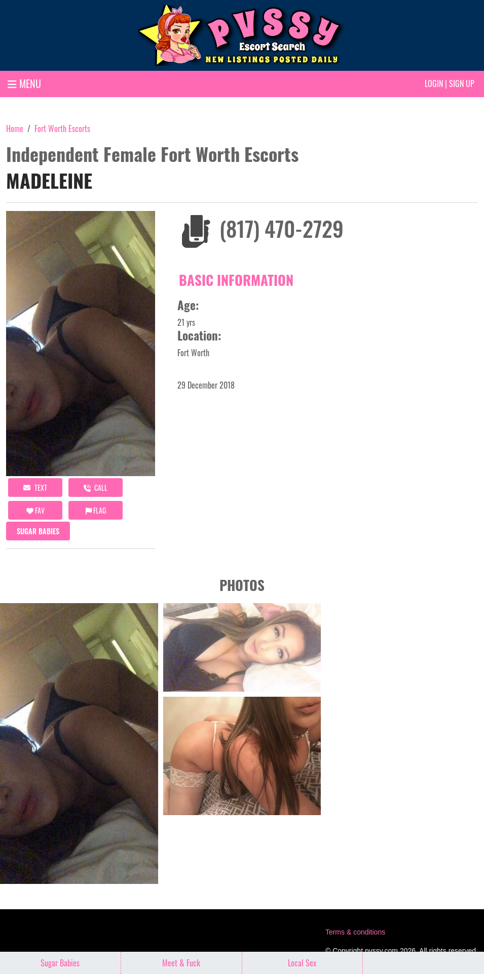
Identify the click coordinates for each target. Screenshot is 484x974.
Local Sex (302, 963)
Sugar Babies (38, 531)
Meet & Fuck (181, 963)
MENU (24, 83)
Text (35, 487)
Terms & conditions (355, 932)
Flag (96, 510)
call (95, 487)
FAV (35, 510)
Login (434, 83)
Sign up (461, 83)
